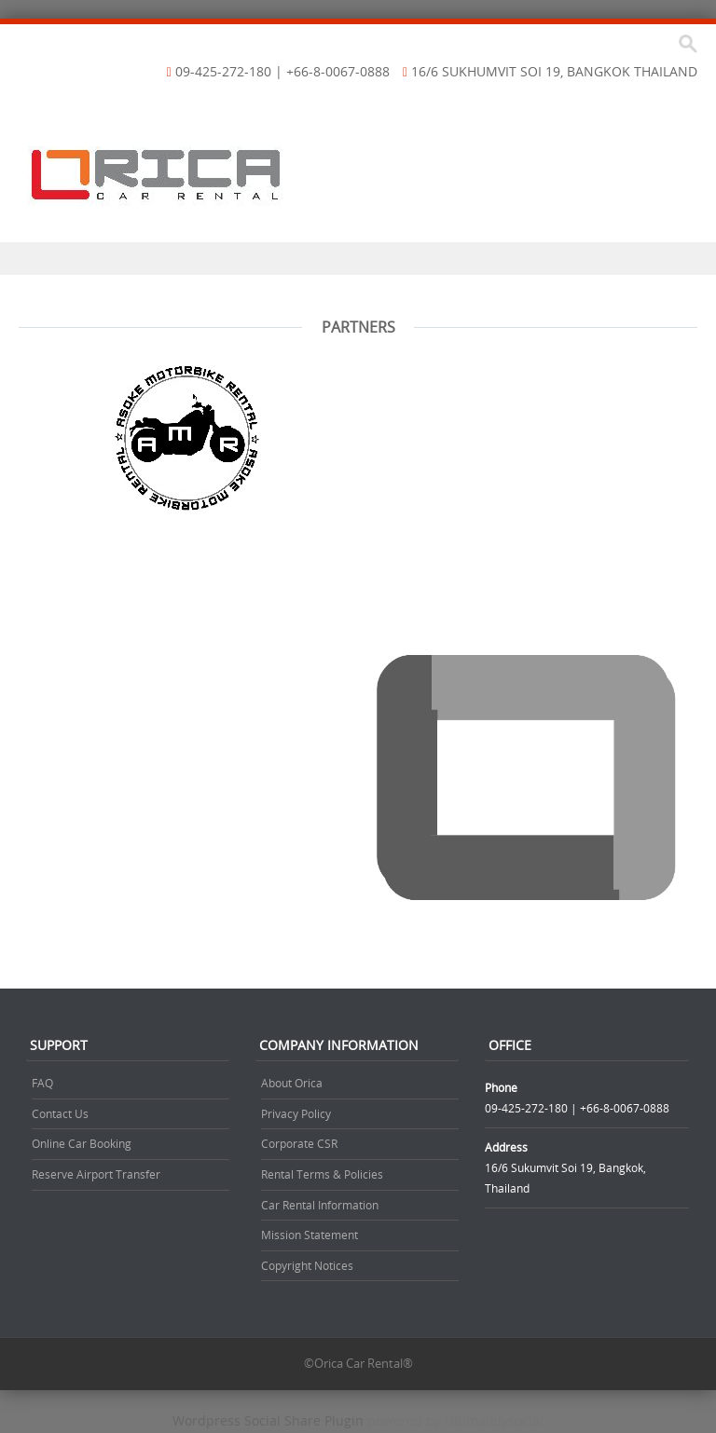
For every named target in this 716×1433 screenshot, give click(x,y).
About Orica (292, 1082)
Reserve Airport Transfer (96, 1174)
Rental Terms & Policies (322, 1174)
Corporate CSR (299, 1143)
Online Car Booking (81, 1143)
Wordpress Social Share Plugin (269, 1420)
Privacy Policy (296, 1113)
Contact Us (60, 1113)
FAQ (42, 1082)
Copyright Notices (307, 1265)
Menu (358, 258)
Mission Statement (309, 1234)
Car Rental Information (320, 1204)
